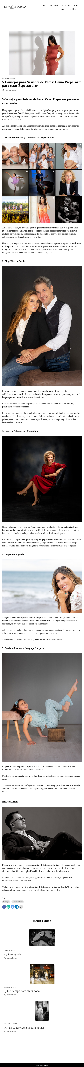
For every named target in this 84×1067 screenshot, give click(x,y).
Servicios (66, 5)
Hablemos (74, 9)
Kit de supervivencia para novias (24, 1027)
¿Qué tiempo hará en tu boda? (22, 991)
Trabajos (54, 5)
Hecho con (42, 1065)
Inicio (43, 5)
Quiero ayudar (13, 954)
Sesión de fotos (18, 902)
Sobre (63, 9)
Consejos (6, 902)
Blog (76, 5)
